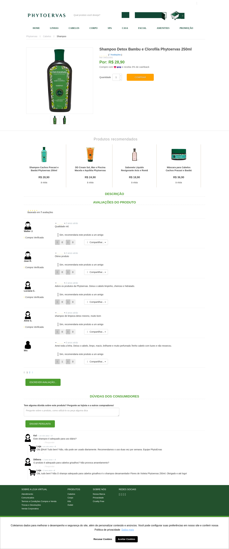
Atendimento (147, 3)
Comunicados (27, 498)
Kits (69, 501)
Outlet (70, 505)
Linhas (54, 28)
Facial (142, 28)
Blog (116, 3)
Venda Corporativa (30, 509)
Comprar (140, 77)
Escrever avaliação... (43, 382)
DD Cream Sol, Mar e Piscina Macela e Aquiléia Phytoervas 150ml (90, 170)
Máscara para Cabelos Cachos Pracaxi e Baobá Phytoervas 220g (179, 170)
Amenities (163, 28)
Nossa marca (129, 3)
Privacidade (98, 498)
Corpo (94, 28)
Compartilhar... (96, 242)
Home (36, 28)
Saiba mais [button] (127, 529)
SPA (110, 28)
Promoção (186, 28)
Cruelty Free (98, 501)
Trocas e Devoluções (31, 505)
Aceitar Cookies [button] (126, 539)
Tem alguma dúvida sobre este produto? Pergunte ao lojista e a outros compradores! (69, 405)
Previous (20, 166)
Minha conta (164, 3)
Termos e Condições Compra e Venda (38, 501)
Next (208, 166)
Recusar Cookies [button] (103, 539)
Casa (125, 28)
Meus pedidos (182, 3)
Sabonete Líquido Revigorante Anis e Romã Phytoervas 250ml (134, 170)
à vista (44, 182)
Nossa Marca (99, 494)
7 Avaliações (115, 55)
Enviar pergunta (40, 424)
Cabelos (74, 28)
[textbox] (97, 15)
